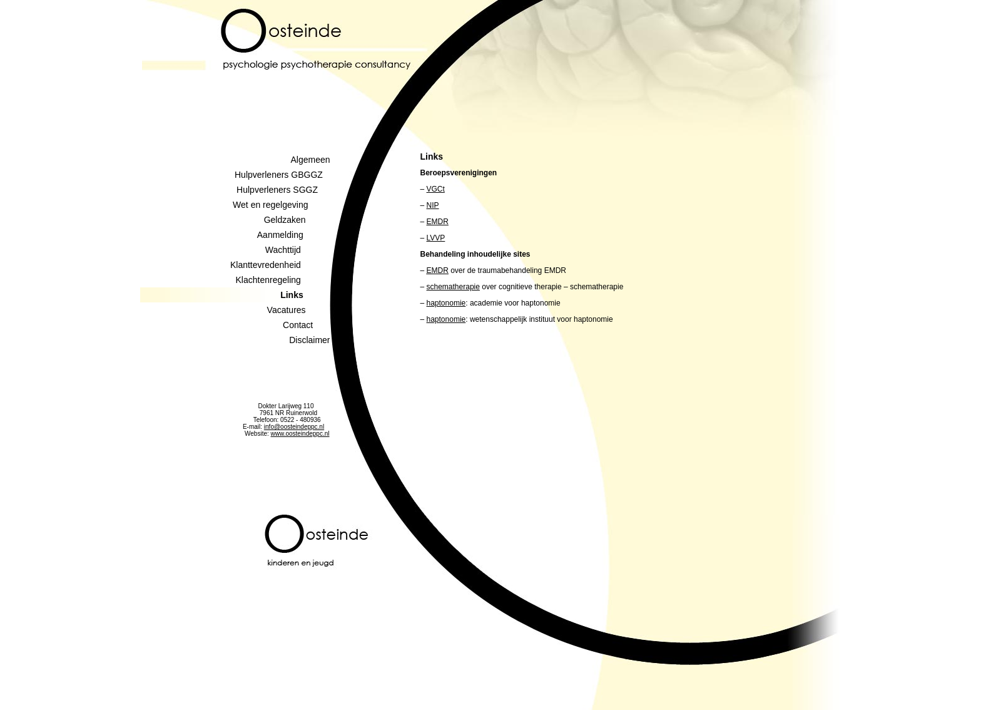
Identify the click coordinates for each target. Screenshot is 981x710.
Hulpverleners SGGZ (283, 190)
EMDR (438, 221)
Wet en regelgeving (281, 205)
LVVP (436, 238)
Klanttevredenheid (280, 265)
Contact (306, 325)
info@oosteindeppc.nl (294, 426)
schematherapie (453, 286)
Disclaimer (309, 340)
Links (305, 295)
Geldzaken (297, 220)
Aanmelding (293, 235)
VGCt (436, 189)
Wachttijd (297, 250)
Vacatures (298, 310)
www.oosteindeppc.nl (300, 433)
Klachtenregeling (283, 280)
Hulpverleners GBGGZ (282, 175)
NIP (433, 205)
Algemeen (310, 160)
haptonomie (446, 303)
